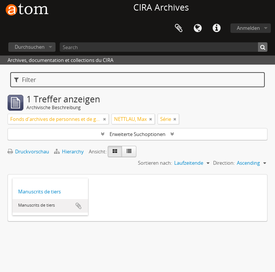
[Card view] (115, 151)
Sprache (197, 28)
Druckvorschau (28, 151)
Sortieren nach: (155, 162)
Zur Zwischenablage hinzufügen (78, 206)
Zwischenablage (178, 28)
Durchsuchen (30, 46)
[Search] (163, 47)
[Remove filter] (104, 119)
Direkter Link (216, 28)
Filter (25, 80)
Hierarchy (69, 151)
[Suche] (262, 47)
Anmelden (248, 28)
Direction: (224, 162)
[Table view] (129, 151)
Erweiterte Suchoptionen (137, 134)
